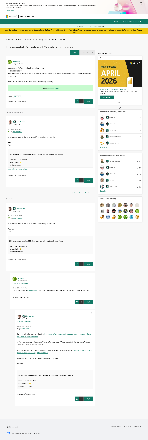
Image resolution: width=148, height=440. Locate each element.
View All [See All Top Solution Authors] (103, 147)
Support (93, 16)
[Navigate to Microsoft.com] (11, 16)
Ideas (58, 16)
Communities (67, 16)
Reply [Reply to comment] (88, 180)
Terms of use (128, 426)
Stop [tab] (123, 102)
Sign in (124, 21)
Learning (84, 16)
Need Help (17, 96)
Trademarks (137, 426)
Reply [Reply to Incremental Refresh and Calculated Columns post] (88, 101)
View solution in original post (18, 169)
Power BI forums (14, 39)
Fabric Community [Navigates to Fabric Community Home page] (28, 16)
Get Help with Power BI (46, 39)
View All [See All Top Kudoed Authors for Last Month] (103, 191)
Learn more (10, 10)
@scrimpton (17, 132)
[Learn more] (107, 97)
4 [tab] (120, 102)
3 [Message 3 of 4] (18, 297)
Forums (40, 16)
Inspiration (49, 16)
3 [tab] (119, 102)
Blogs (76, 16)
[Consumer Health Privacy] (32, 433)
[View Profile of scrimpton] (16, 61)
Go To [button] (137, 21)
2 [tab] (118, 102)
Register (116, 21)
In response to (20, 283)
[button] (74, 52)
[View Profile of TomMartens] (21, 122)
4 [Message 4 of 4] (23, 394)
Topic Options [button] (86, 52)
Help (130, 21)
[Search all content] (117, 26)
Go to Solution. (53, 88)
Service (63, 39)
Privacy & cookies (116, 426)
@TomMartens (32, 290)
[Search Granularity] (83, 26)
